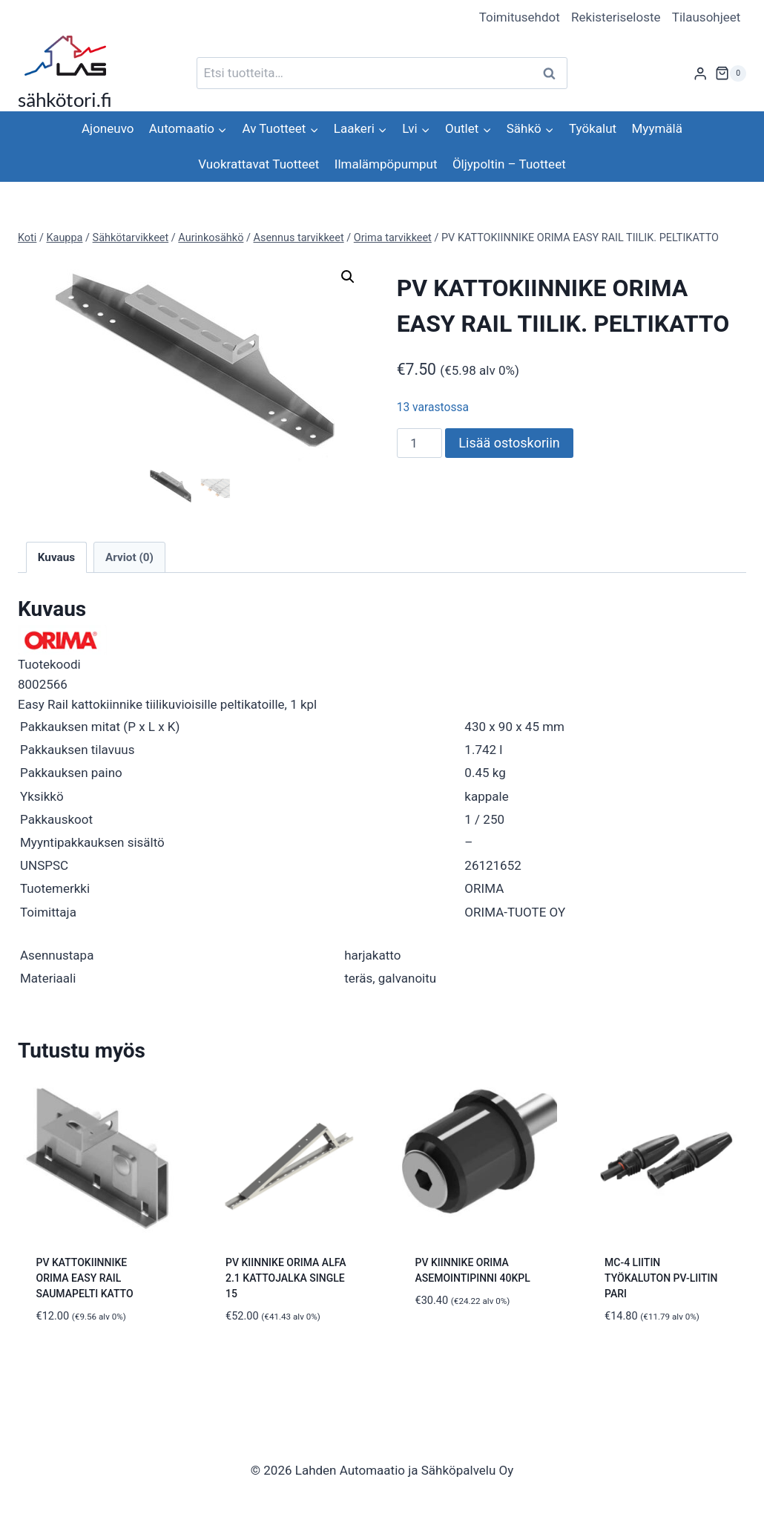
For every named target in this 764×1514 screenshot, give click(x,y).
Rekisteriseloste (615, 17)
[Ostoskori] (730, 73)
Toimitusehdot (519, 17)
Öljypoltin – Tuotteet (509, 164)
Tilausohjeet (706, 17)
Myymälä (657, 128)
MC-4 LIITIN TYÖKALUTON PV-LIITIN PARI (661, 1276)
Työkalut (592, 128)
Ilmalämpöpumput (386, 164)
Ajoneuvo (108, 128)
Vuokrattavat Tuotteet (258, 164)
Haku (553, 73)
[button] (348, 276)
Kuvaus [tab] (56, 556)
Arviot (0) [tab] (129, 556)
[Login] (700, 73)
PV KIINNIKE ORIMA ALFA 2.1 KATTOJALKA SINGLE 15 (285, 1276)
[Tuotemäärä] (420, 443)
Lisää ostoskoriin (508, 442)
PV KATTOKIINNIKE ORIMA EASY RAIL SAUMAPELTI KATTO (85, 1276)
